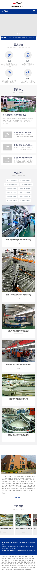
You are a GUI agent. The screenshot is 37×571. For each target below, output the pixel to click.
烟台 (8, 564)
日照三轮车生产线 (24, 192)
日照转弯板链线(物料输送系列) (18, 331)
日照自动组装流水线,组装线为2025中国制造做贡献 (24, 132)
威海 (11, 564)
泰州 (33, 560)
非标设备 (7, 565)
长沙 (24, 564)
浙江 (6, 558)
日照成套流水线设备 (11, 184)
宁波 (9, 562)
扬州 (26, 560)
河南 (20, 557)
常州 (33, 558)
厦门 (28, 562)
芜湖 (25, 562)
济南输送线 (13, 565)
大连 (17, 558)
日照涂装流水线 (11, 197)
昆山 (9, 560)
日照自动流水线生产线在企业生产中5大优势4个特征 (24, 145)
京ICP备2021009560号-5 (9, 550)
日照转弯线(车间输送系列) (18, 399)
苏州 (2, 560)
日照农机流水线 (12, 201)
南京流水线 (23, 567)
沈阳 (13, 558)
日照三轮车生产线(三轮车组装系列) (18, 364)
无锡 (26, 558)
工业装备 (21, 569)
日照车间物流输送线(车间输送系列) (18, 295)
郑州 (17, 564)
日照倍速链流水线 (26, 184)
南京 (23, 558)
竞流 (32, 565)
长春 (20, 558)
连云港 (16, 560)
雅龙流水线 (27, 565)
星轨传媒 (32, 550)
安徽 (10, 557)
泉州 (32, 562)
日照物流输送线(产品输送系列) (18, 435)
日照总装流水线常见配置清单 (14, 115)
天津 (2, 558)
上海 (29, 557)
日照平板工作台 (11, 192)
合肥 (22, 562)
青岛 (5, 564)
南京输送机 (9, 569)
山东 (26, 557)
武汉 (21, 564)
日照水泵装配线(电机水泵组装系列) (18, 240)
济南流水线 (20, 565)
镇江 (30, 560)
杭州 (6, 562)
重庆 (16, 557)
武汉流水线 (16, 569)
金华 (19, 562)
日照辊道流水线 (11, 188)
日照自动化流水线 (24, 188)
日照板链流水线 (25, 180)
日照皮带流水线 (12, 180)
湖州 (16, 562)
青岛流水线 (28, 569)
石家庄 (10, 558)
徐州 (30, 558)
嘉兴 (12, 562)
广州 (27, 564)
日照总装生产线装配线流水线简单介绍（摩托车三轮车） (24, 158)
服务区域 (19, 550)
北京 (13, 557)
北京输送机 (17, 567)
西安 (31, 564)
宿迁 (2, 562)
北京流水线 (10, 567)
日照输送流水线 (25, 201)
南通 (12, 560)
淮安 (20, 560)
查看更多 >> (18, 497)
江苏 (23, 557)
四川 (32, 557)
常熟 (6, 560)
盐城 (23, 560)
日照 (14, 564)
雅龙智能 (29, 567)
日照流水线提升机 (24, 197)
